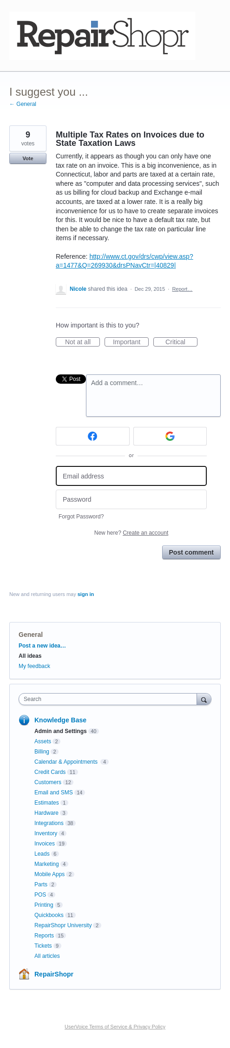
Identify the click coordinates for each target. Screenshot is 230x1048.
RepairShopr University (63, 925)
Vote (27, 158)
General (31, 634)
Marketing (46, 864)
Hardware (46, 813)
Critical (181, 342)
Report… (182, 289)
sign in (86, 594)
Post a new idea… (42, 645)
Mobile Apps (49, 874)
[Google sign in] (170, 436)
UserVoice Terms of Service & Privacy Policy (115, 1026)
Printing (43, 905)
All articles (47, 956)
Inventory (45, 833)
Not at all (82, 342)
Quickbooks (49, 915)
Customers (47, 782)
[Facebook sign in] (93, 436)
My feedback (34, 666)
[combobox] (110, 699)
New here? (131, 533)
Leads (42, 854)
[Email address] (131, 476)
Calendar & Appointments (66, 762)
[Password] (131, 500)
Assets (42, 741)
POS (40, 894)
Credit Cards (50, 772)
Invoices (44, 843)
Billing (41, 751)
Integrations (49, 823)
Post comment (191, 552)
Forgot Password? (81, 516)
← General (22, 104)
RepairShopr (53, 974)
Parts (40, 884)
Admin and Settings (60, 731)
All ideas (30, 656)
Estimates (46, 802)
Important (131, 342)
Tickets (43, 946)
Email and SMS (53, 792)
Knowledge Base (60, 720)
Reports (44, 935)
